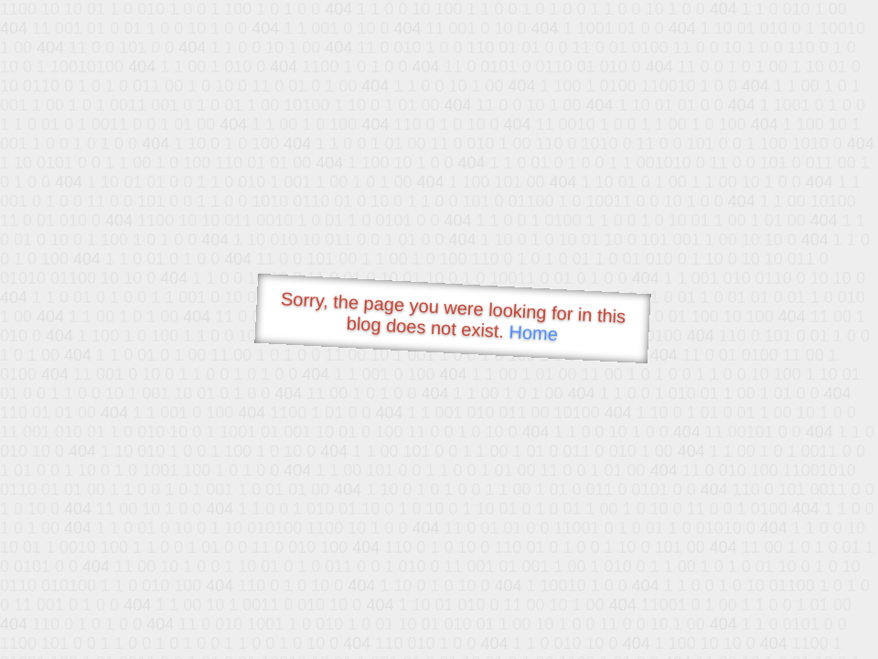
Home (533, 332)
